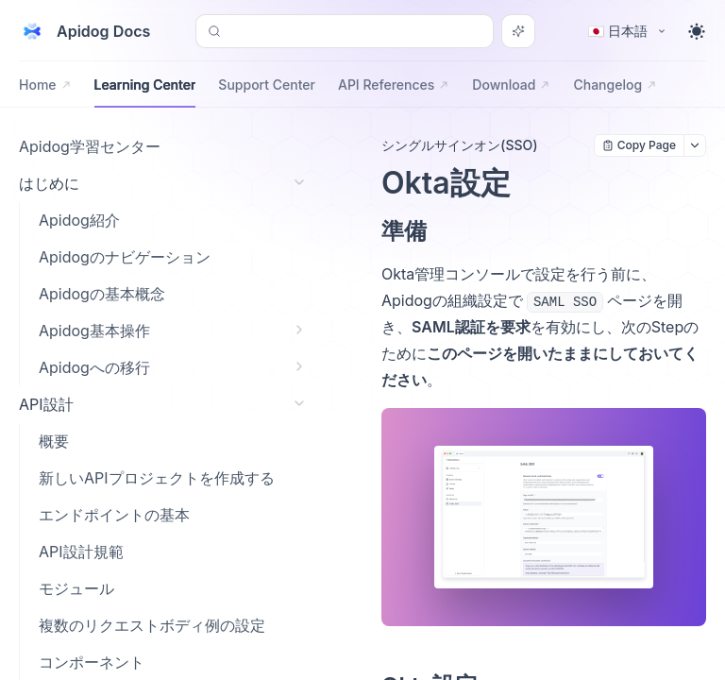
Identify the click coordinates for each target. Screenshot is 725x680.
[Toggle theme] (696, 31)
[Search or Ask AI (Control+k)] (344, 31)
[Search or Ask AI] (518, 31)
